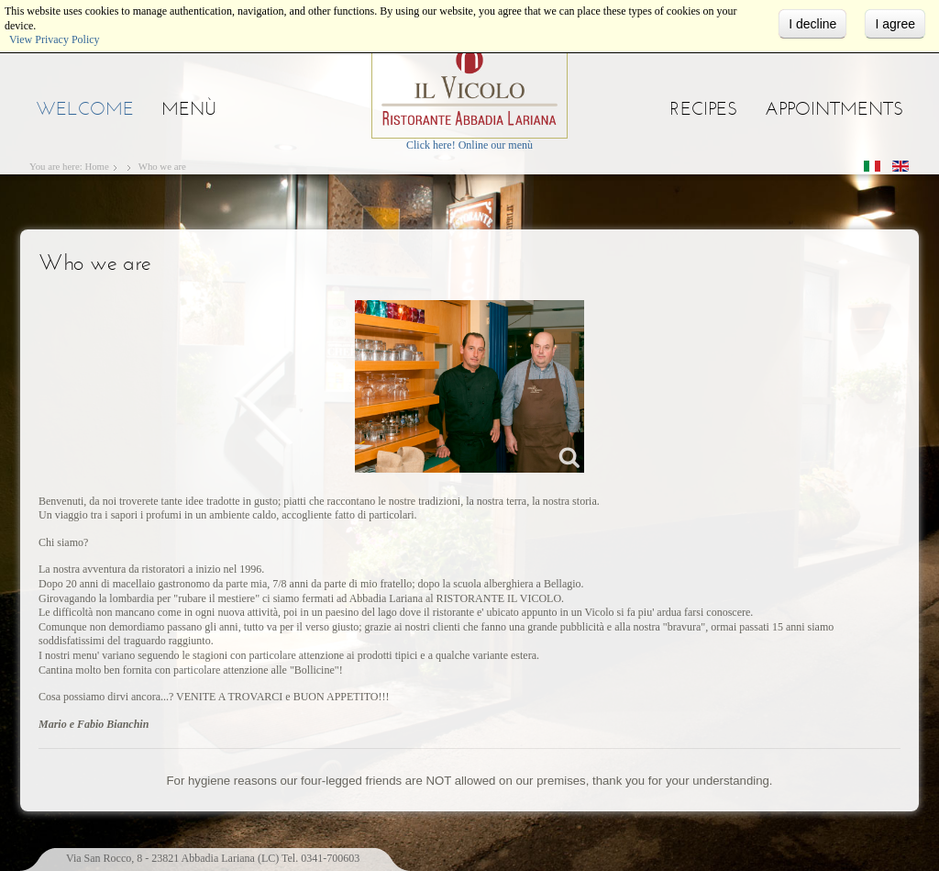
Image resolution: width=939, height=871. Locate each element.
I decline (812, 24)
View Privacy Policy (54, 39)
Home (96, 166)
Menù (188, 107)
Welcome (85, 107)
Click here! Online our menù (469, 145)
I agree (895, 24)
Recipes (703, 107)
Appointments (834, 107)
